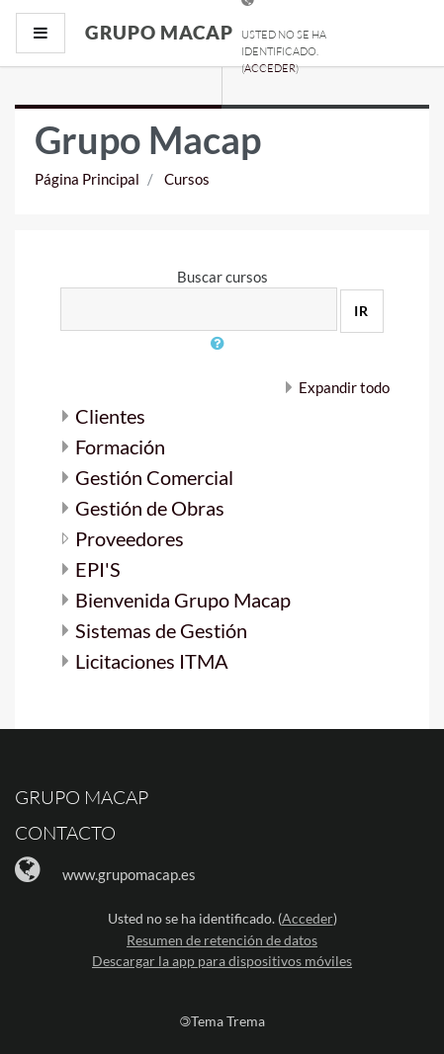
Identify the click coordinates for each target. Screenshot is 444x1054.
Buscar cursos (222, 276)
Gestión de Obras (149, 508)
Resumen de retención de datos (222, 940)
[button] (222, 354)
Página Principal (87, 179)
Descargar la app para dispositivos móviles (222, 960)
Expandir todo (344, 387)
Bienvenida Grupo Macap (183, 599)
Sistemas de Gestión (161, 630)
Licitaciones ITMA (151, 661)
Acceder (270, 68)
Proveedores (129, 538)
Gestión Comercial (154, 477)
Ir (362, 310)
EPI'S (98, 569)
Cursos (187, 179)
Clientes (110, 416)
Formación (120, 446)
